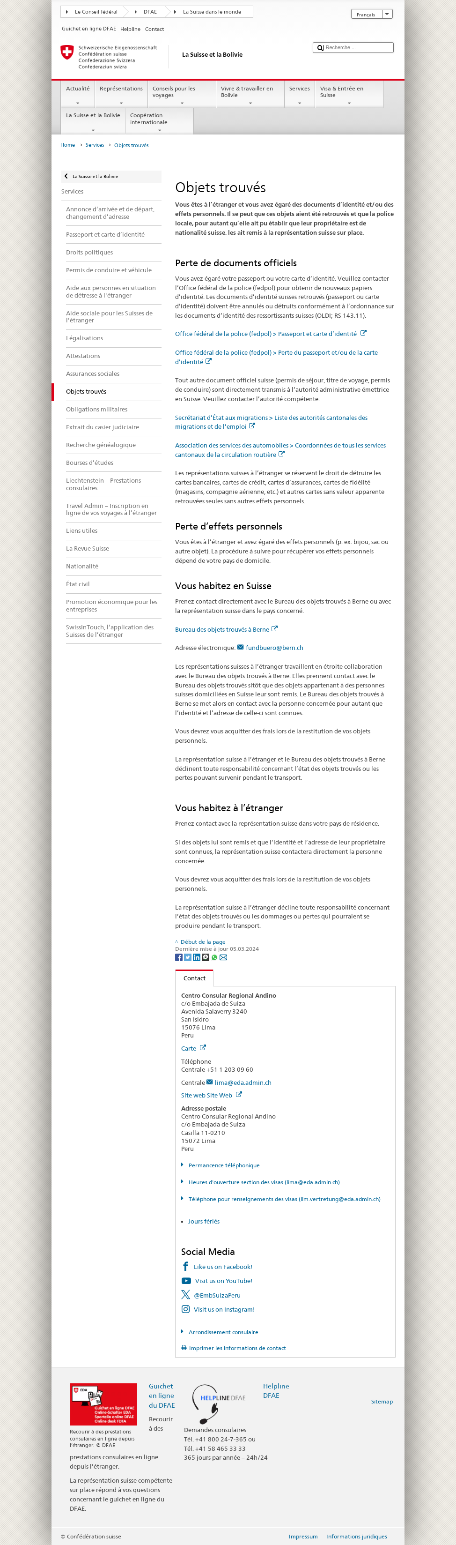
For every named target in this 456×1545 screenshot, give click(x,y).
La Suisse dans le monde (212, 12)
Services (300, 96)
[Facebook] (179, 956)
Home (67, 145)
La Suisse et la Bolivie (93, 123)
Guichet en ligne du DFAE (162, 1395)
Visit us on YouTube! (223, 1280)
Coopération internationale (159, 123)
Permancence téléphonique (223, 1165)
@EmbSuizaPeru (217, 1295)
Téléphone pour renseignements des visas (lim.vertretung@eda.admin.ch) (284, 1198)
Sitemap (382, 1401)
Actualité (77, 96)
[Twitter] (188, 956)
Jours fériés (204, 1221)
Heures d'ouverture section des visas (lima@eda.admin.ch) (263, 1182)
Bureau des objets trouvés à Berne (226, 629)
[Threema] (206, 956)
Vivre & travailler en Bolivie (250, 96)
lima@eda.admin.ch (243, 1082)
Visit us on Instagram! (224, 1309)
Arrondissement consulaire (222, 1332)
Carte (193, 1048)
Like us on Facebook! (223, 1266)
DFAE (150, 12)
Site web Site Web (211, 1095)
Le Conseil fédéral (96, 12)
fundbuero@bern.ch (274, 647)
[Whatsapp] (215, 956)
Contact (191, 978)
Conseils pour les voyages (182, 96)
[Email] (223, 956)
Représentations (121, 96)
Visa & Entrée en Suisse (349, 96)
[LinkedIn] (197, 956)
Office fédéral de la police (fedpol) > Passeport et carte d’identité (271, 333)
